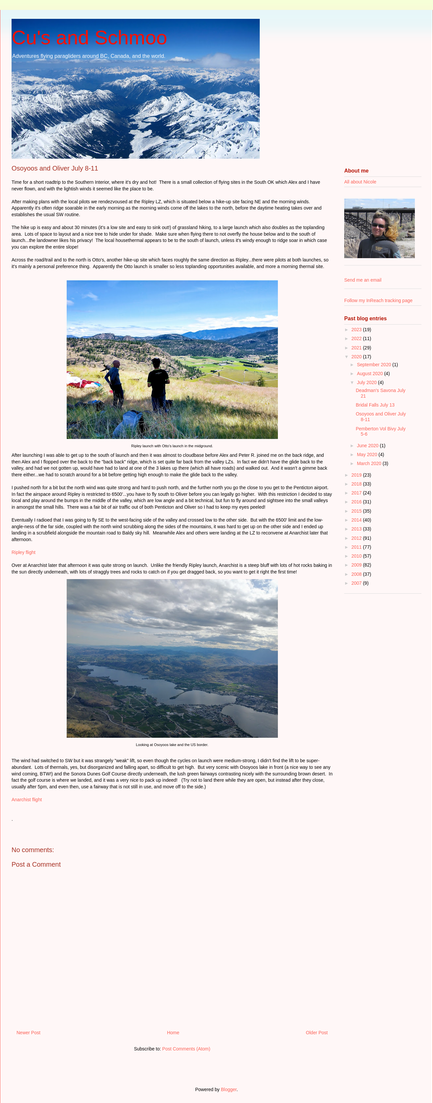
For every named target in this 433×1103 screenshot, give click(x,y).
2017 (357, 492)
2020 (357, 356)
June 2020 (368, 445)
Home (173, 1032)
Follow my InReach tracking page (378, 300)
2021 (357, 347)
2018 (357, 484)
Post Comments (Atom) (186, 1048)
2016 (357, 501)
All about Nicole (360, 181)
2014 (357, 520)
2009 (357, 565)
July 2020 (367, 382)
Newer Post (28, 1032)
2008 (357, 574)
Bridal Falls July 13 (375, 405)
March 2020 (370, 463)
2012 (357, 538)
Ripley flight (23, 552)
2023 (357, 329)
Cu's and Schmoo (89, 37)
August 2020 (370, 373)
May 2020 (367, 454)
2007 (357, 583)
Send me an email (363, 280)
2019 (357, 475)
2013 (357, 529)
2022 (357, 338)
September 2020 (374, 364)
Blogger (228, 1089)
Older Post (317, 1032)
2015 (357, 511)
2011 (357, 547)
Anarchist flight (27, 799)
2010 (357, 556)
